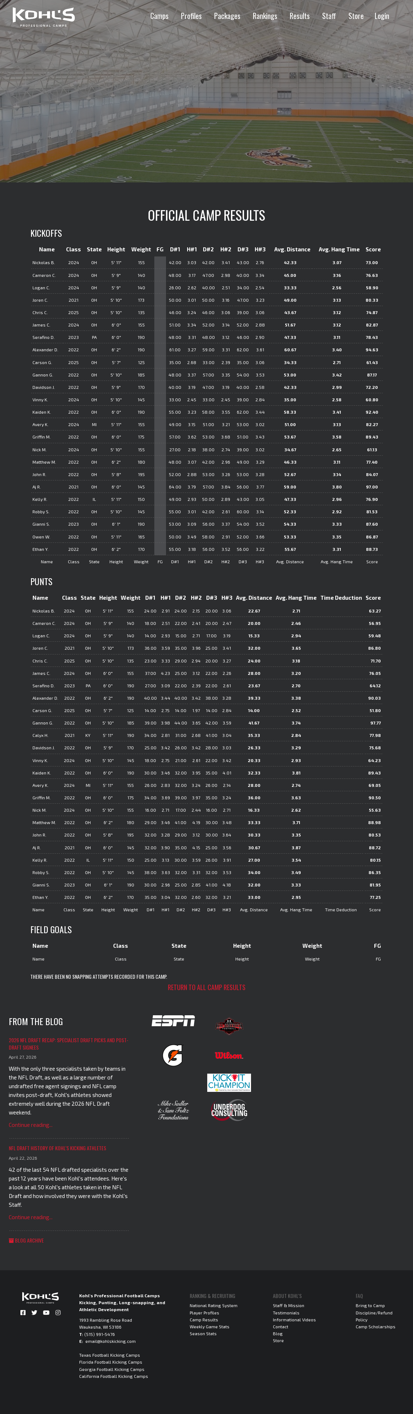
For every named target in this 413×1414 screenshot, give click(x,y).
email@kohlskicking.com (110, 1341)
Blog (278, 1333)
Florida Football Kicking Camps (110, 1361)
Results (300, 15)
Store (356, 15)
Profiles (191, 15)
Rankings (265, 15)
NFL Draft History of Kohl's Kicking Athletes (57, 1148)
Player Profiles (204, 1312)
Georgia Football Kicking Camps (111, 1369)
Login (382, 15)
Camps (159, 15)
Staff (329, 15)
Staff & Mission (288, 1305)
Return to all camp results (207, 987)
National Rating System (214, 1305)
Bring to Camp (370, 1305)
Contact (280, 1326)
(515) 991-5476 (99, 1334)
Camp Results (204, 1319)
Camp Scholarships (375, 1326)
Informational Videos (294, 1319)
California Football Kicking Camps (113, 1376)
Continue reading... (31, 1124)
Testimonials (286, 1312)
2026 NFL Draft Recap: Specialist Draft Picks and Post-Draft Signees (68, 1043)
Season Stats (203, 1333)
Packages (227, 15)
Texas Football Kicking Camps (109, 1354)
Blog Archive (26, 1240)
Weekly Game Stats (209, 1326)
